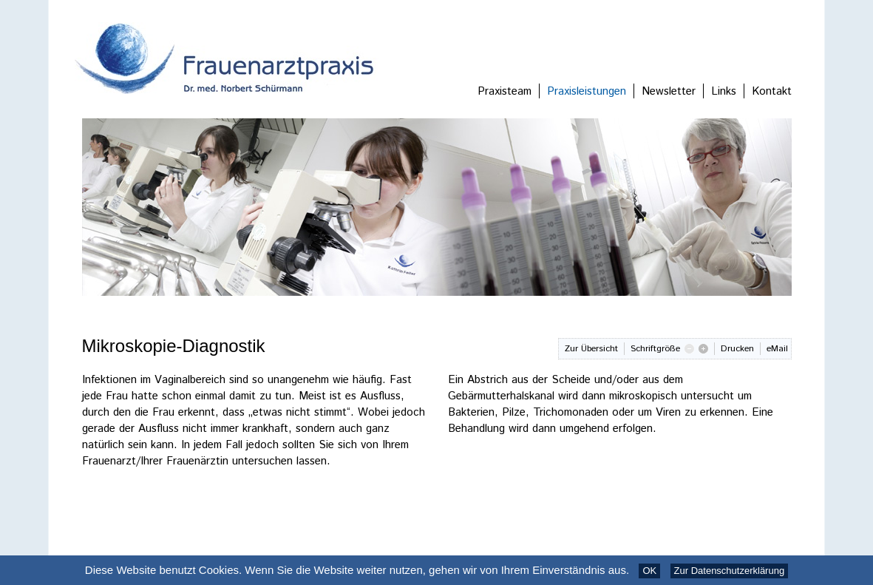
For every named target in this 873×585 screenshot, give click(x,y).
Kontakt (772, 91)
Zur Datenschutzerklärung (729, 570)
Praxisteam (504, 91)
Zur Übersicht (591, 348)
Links (723, 91)
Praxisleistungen (586, 91)
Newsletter (669, 91)
